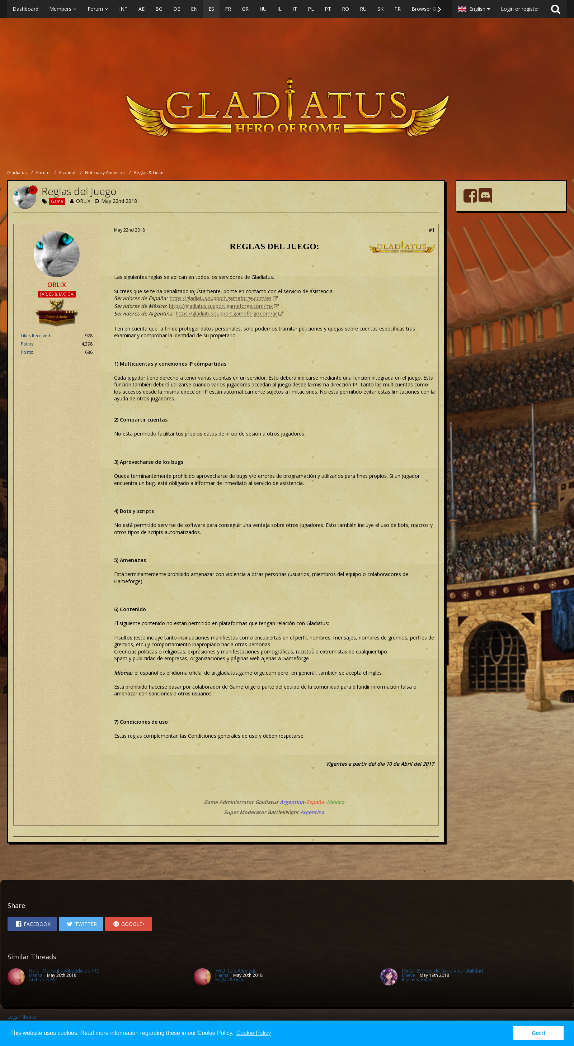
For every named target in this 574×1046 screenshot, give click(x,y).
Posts (26, 352)
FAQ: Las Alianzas (236, 970)
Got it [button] (538, 1033)
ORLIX (83, 201)
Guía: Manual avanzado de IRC (64, 970)
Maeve (408, 975)
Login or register (520, 8)
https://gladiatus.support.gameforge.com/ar (226, 313)
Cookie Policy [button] (253, 1033)
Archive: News (43, 979)
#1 (432, 230)
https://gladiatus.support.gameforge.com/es (221, 298)
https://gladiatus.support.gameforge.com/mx (221, 306)
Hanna (35, 975)
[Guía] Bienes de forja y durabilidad (442, 970)
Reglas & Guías (230, 979)
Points (27, 344)
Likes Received (35, 336)
